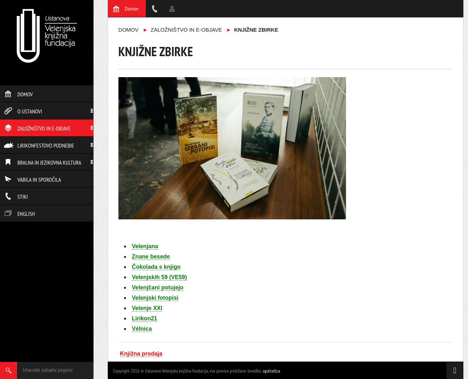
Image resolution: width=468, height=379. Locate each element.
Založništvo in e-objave (37, 128)
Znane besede (151, 256)
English (19, 213)
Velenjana (145, 246)
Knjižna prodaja (141, 354)
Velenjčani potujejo (158, 287)
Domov (18, 94)
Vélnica (142, 329)
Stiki (16, 196)
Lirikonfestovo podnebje (39, 145)
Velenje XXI (147, 308)
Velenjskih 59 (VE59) (159, 277)
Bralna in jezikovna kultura (42, 162)
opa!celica (271, 371)
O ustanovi (23, 111)
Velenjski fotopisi (155, 298)
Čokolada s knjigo (156, 267)
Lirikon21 (144, 318)
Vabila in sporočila (32, 179)
